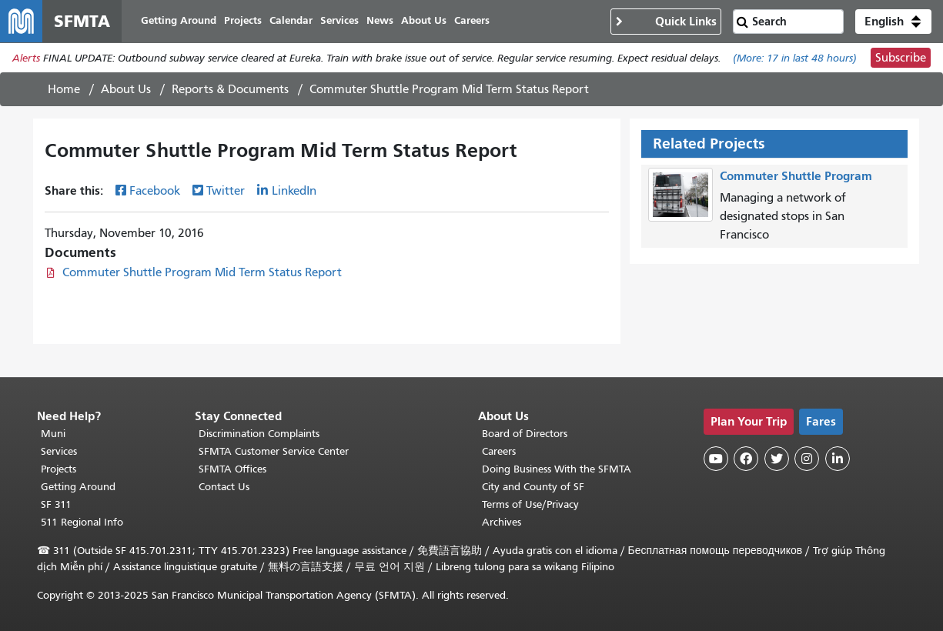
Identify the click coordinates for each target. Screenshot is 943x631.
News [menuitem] (380, 21)
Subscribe (900, 58)
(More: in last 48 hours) (795, 58)
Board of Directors (524, 433)
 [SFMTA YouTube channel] (716, 458)
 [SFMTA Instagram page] (806, 458)
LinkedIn (294, 192)
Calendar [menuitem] (291, 21)
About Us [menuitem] (424, 21)
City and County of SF (533, 486)
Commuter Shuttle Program (796, 176)
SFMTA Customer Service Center (274, 451)
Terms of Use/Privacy (530, 504)
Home (64, 90)
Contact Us (224, 486)
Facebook (154, 192)
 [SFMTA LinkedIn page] (837, 458)
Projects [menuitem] (244, 21)
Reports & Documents (230, 90)
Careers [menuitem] (472, 21)
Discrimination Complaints (259, 433)
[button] (893, 21)
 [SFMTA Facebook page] (746, 458)
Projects (58, 469)
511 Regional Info (82, 522)
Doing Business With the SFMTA (556, 469)
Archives (501, 522)
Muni (53, 433)
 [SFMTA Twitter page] (777, 458)
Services (59, 451)
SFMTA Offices (232, 469)
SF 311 (56, 504)
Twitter (225, 192)
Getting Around (78, 486)
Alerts (26, 58)
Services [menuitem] (340, 21)
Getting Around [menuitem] (179, 21)
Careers (499, 451)
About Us (126, 90)
